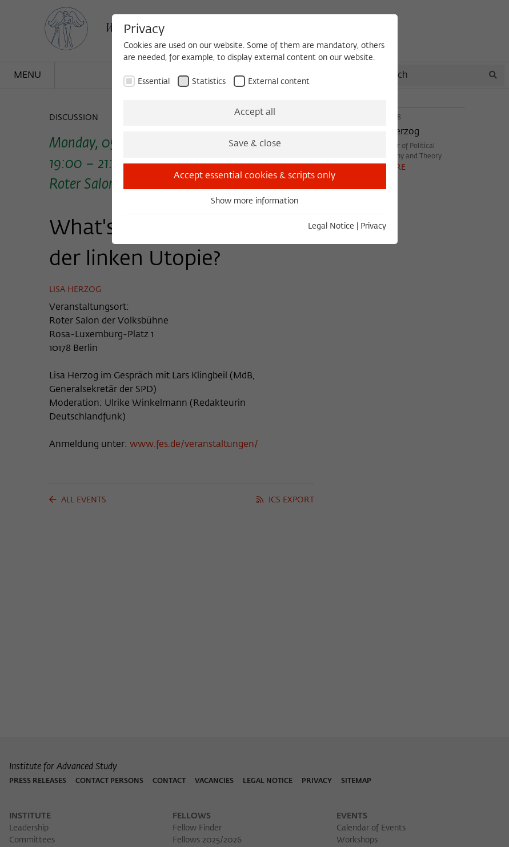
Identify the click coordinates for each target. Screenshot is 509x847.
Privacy (373, 226)
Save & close (255, 144)
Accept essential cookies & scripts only (254, 176)
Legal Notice (331, 226)
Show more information (254, 201)
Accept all (254, 112)
